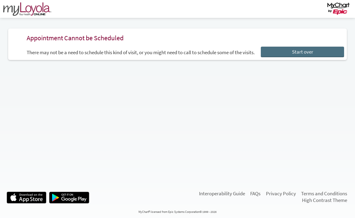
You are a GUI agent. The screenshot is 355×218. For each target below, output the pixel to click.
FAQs (255, 193)
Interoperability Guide (222, 193)
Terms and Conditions (324, 193)
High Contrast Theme (324, 200)
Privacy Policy (281, 193)
